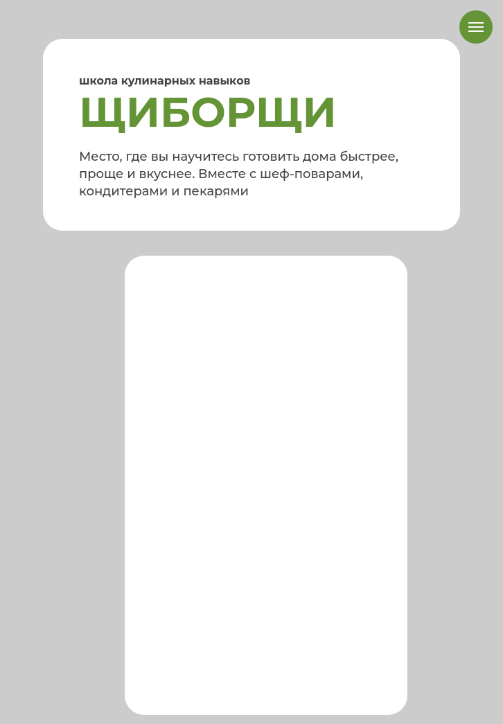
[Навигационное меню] (476, 27)
